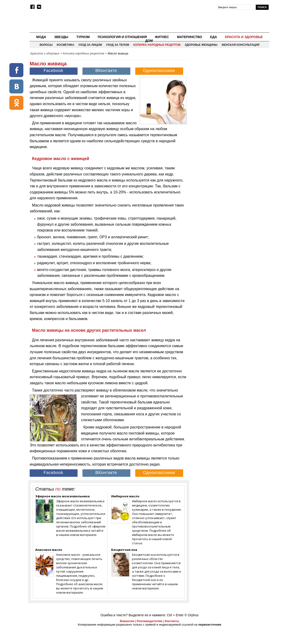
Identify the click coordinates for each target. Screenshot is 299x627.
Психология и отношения (122, 37)
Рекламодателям (149, 621)
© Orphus (192, 615)
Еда (213, 37)
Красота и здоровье (244, 37)
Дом (149, 41)
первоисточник (209, 624)
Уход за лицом (90, 44)
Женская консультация (240, 44)
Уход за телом (117, 44)
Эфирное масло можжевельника (62, 496)
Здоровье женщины (201, 44)
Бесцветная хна (124, 550)
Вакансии (127, 621)
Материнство (189, 37)
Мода (41, 37)
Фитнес (162, 37)
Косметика (65, 44)
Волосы (46, 44)
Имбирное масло (125, 496)
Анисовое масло (48, 550)
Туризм (83, 37)
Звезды (61, 37)
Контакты (172, 621)
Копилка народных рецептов (157, 44)
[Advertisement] (229, 90)
